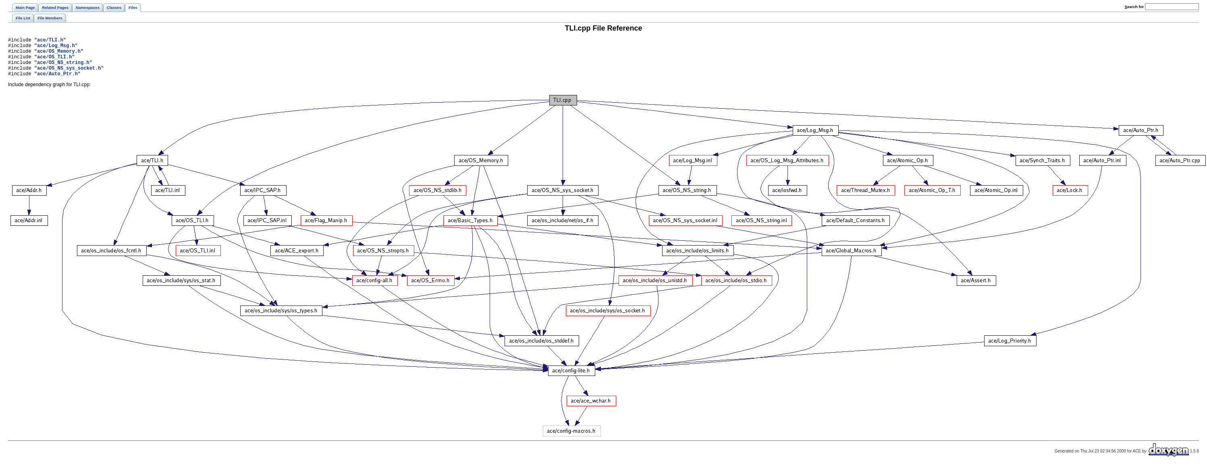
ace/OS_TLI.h (54, 61)
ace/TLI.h (50, 40)
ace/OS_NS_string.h (63, 68)
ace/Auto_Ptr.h (57, 81)
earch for (1134, 6)
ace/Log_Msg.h (56, 47)
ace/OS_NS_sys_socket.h (69, 75)
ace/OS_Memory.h (59, 54)
